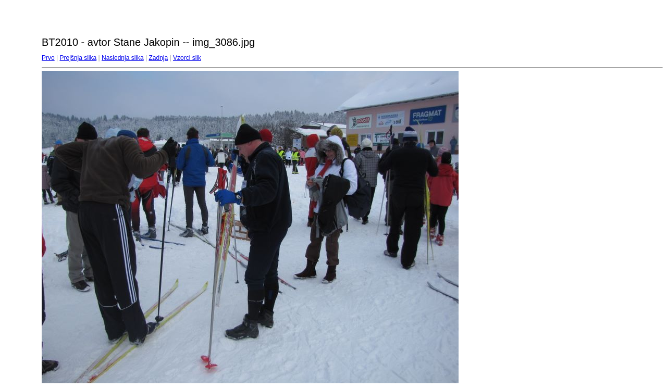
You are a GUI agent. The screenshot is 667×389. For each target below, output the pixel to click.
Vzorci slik (187, 57)
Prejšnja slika (77, 57)
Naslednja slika (123, 57)
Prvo (48, 57)
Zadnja (158, 57)
